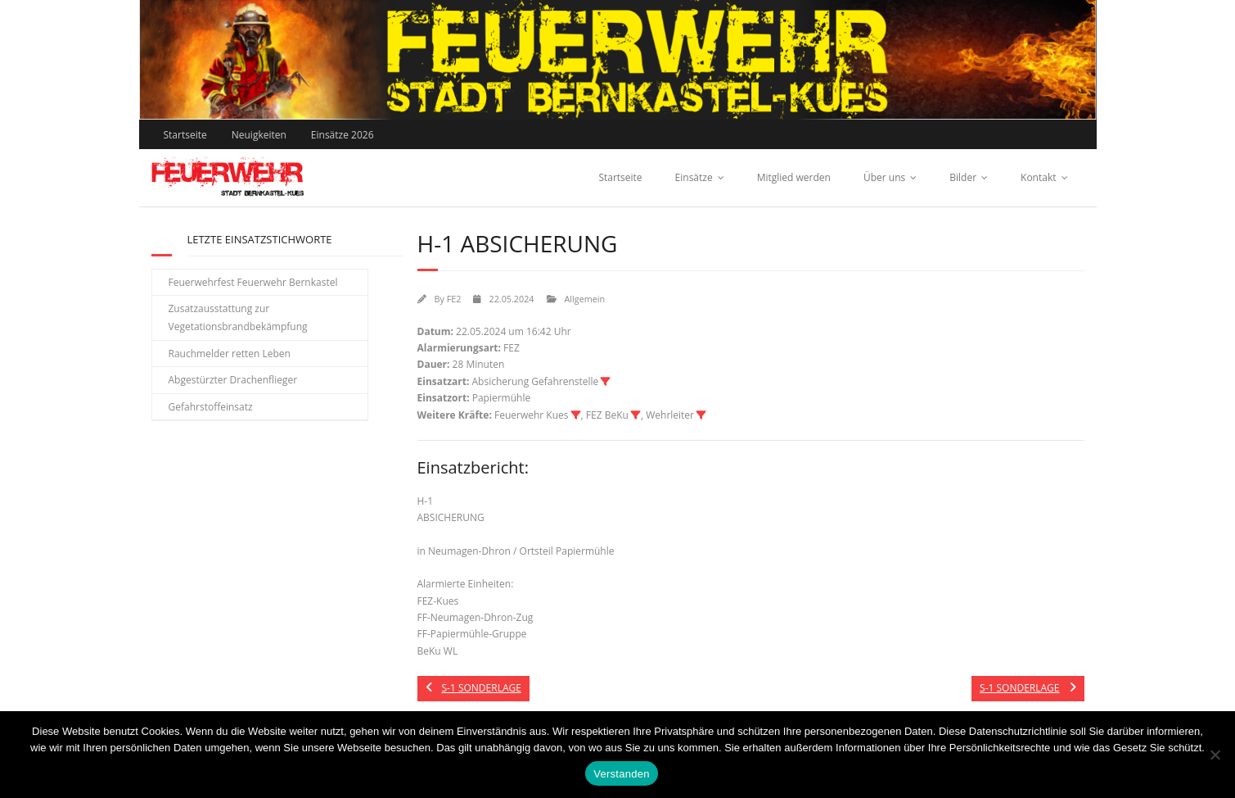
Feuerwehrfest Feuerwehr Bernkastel (253, 282)
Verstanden (621, 774)
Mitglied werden (794, 177)
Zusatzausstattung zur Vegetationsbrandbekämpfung (238, 317)
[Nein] (1214, 754)
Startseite (185, 135)
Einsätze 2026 (342, 135)
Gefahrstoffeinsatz (211, 407)
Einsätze (694, 177)
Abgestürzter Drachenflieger (233, 380)
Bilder (962, 177)
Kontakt (1038, 177)
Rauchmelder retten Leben (230, 353)
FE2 (454, 298)
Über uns (884, 177)
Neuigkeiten (259, 135)
